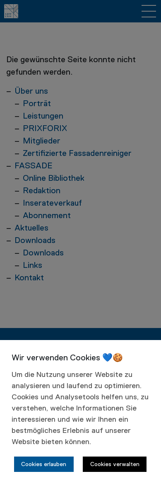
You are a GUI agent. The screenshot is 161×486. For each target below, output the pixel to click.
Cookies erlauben (43, 464)
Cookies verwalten (114, 464)
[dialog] (80, 413)
